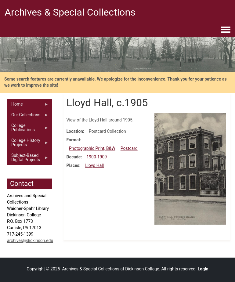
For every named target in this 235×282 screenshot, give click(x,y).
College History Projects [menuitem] (28, 144)
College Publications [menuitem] (28, 129)
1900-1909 (96, 156)
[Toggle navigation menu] (225, 30)
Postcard (129, 148)
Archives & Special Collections (70, 12)
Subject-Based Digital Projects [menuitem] (28, 159)
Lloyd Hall (94, 165)
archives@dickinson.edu (30, 240)
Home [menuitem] (28, 106)
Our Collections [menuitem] (28, 116)
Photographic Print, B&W (92, 148)
